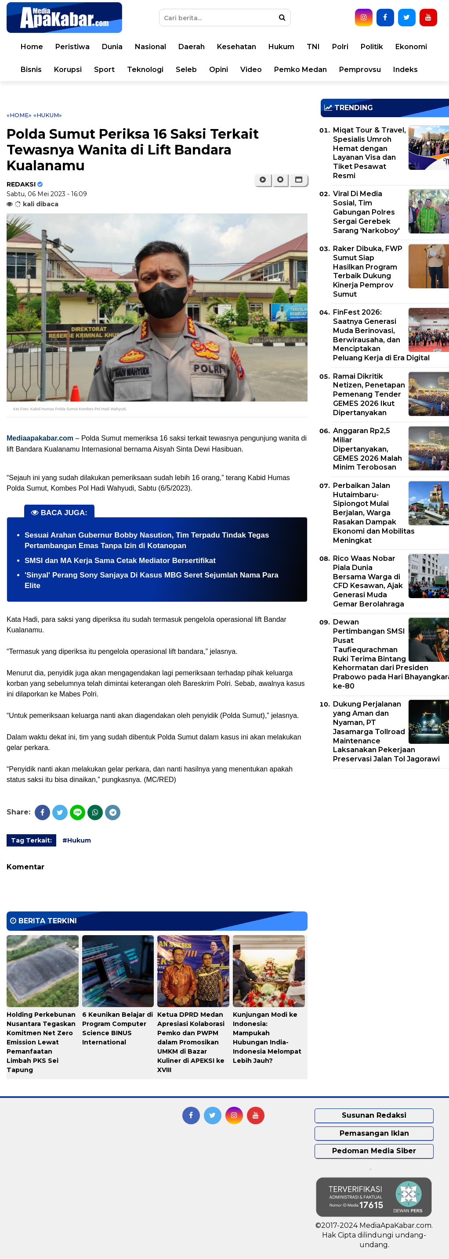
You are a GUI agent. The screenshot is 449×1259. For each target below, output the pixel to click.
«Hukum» (47, 114)
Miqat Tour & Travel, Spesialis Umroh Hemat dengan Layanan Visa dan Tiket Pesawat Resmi (369, 153)
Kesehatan (236, 47)
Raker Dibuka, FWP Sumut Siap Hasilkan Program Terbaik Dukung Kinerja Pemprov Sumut (367, 271)
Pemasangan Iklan (374, 1133)
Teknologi (145, 69)
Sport (104, 69)
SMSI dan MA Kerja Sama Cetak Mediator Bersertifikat (120, 560)
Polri (340, 47)
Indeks (405, 69)
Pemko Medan (300, 69)
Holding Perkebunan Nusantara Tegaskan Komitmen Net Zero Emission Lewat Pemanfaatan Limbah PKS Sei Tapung (41, 1042)
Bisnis (31, 69)
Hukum (281, 47)
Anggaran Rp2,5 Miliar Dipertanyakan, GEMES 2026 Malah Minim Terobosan (367, 449)
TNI (313, 47)
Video (251, 69)
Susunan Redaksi (374, 1115)
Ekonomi (411, 47)
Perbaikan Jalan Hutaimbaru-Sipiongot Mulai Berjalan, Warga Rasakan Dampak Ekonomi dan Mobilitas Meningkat (374, 513)
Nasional (150, 47)
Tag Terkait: (31, 840)
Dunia (112, 47)
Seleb (186, 69)
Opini (218, 69)
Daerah (191, 47)
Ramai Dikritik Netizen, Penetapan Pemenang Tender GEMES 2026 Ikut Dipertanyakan (369, 394)
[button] (299, 180)
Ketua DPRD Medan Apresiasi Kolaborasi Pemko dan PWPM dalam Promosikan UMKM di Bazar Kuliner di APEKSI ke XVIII (190, 1042)
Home (32, 47)
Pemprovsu (360, 69)
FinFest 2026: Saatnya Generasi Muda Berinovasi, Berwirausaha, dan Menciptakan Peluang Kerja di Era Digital (381, 335)
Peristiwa (72, 47)
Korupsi (68, 69)
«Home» (19, 114)
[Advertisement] (385, 837)
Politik (372, 47)
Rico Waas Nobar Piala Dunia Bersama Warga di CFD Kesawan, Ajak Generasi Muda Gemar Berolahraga (368, 581)
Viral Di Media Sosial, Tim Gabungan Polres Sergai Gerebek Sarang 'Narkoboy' (366, 212)
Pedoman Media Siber (374, 1151)
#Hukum (76, 840)
